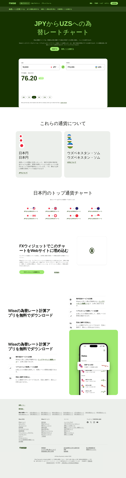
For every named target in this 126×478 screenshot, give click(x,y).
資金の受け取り (45, 429)
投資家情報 (21, 431)
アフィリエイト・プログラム (26, 432)
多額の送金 (44, 427)
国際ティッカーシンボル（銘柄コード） (74, 427)
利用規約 (56, 272)
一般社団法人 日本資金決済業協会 (69, 463)
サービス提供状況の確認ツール (26, 439)
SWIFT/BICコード (68, 429)
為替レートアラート (69, 432)
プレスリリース (22, 425)
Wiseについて (22, 422)
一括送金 (43, 436)
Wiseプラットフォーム (47, 431)
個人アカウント (25, 3)
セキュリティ (22, 424)
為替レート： (22, 405)
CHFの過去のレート (68, 414)
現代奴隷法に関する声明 (47, 451)
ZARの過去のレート (35, 414)
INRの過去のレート (101, 412)
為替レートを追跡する (67, 49)
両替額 (68, 62)
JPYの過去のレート (79, 412)
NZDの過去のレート (24, 414)
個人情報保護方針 (90, 447)
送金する (54, 49)
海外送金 (43, 422)
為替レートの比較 (68, 434)
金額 (22, 62)
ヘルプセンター (22, 434)
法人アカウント (35, 3)
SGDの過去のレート (46, 414)
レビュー (21, 436)
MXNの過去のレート (57, 412)
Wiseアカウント (45, 424)
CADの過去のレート (90, 412)
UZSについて (71, 162)
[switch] (63, 67)
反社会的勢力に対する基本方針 (72, 447)
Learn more (63, 102)
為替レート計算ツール (69, 425)
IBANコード (67, 431)
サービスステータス (24, 429)
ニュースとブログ (68, 422)
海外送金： (21, 408)
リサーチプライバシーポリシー (72, 424)
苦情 (65, 449)
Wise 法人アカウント (46, 432)
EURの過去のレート (68, 412)
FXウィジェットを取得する (32, 272)
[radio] (23, 97)
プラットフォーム (46, 3)
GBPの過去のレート (46, 412)
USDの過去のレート (57, 414)
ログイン (107, 3)
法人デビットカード (46, 434)
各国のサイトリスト (91, 449)
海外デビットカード (46, 425)
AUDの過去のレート (35, 412)
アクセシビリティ (23, 438)
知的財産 (66, 451)
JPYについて (23, 173)
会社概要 (21, 441)
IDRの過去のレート (79, 414)
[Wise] (12, 3)
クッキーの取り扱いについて (48, 449)
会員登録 (114, 3)
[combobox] (54, 67)
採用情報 (21, 427)
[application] (33, 88)
